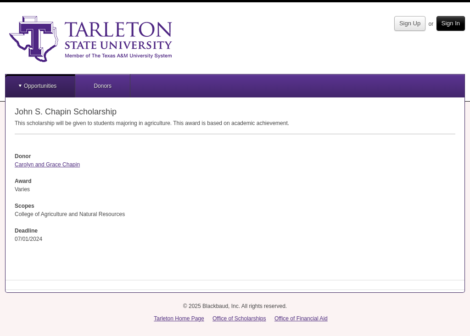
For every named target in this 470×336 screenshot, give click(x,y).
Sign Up (409, 23)
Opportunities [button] (40, 86)
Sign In (451, 23)
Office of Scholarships (239, 318)
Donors (103, 86)
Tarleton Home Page (179, 318)
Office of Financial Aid (301, 318)
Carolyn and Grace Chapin (47, 164)
